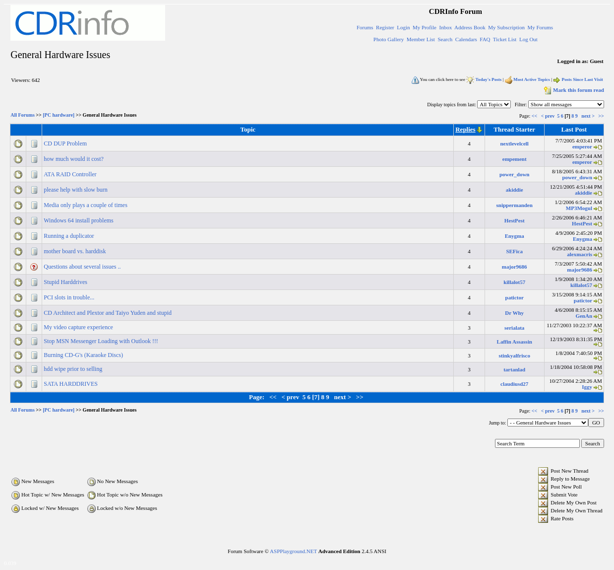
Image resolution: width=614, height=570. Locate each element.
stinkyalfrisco (514, 355)
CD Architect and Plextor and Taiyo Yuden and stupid (108, 312)
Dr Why (514, 313)
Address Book (470, 27)
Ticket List (505, 39)
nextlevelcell (514, 143)
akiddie (514, 190)
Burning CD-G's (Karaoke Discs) (84, 355)
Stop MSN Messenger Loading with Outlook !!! (102, 341)
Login (403, 27)
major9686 (514, 267)
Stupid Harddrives (66, 282)
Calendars (466, 39)
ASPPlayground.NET (293, 551)
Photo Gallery (388, 39)
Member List (421, 39)
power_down (514, 174)
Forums (365, 27)
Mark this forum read (573, 90)
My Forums (540, 27)
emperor (582, 146)
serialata (514, 328)
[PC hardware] (58, 115)
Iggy (587, 387)
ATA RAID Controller (71, 174)
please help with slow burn (76, 189)
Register (385, 27)
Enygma (514, 236)
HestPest (514, 220)
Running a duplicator (69, 235)
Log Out (528, 39)
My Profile (424, 27)
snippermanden (514, 205)
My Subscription (506, 27)
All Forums (22, 115)
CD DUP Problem (66, 143)
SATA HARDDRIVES (71, 383)
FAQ (485, 39)
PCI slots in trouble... (70, 297)
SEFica (514, 251)
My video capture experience (79, 327)
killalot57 (514, 282)
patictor (514, 297)
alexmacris (579, 254)
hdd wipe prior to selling (74, 368)
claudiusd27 (514, 384)
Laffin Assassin (514, 342)
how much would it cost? (74, 158)
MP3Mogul (579, 208)
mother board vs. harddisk (75, 251)
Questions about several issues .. (83, 266)
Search (444, 39)
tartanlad (514, 369)
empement (514, 159)
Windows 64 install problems (79, 220)
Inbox (445, 27)
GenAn (583, 316)
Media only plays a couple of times (86, 205)
